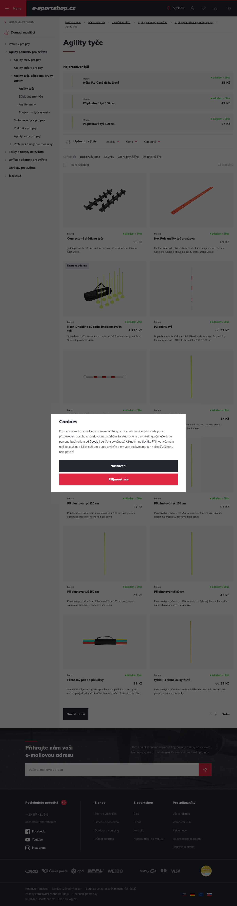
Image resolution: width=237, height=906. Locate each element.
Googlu (94, 441)
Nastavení (118, 466)
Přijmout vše (119, 479)
